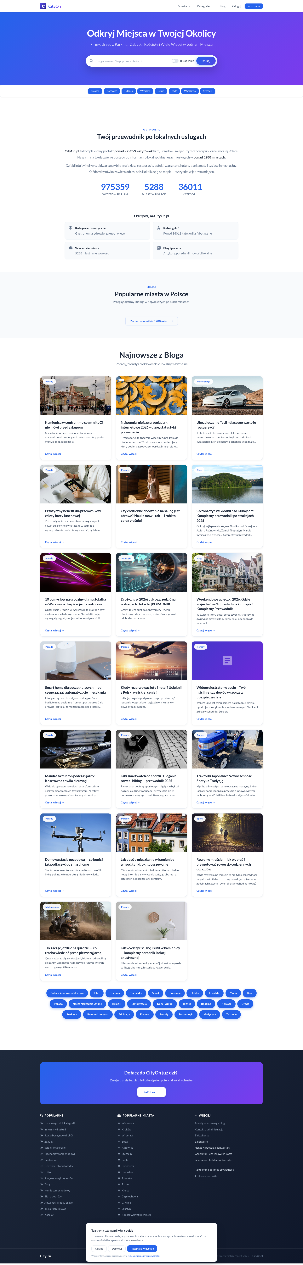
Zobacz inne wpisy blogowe (67, 993)
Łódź (174, 90)
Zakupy (46, 1141)
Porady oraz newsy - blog (210, 1123)
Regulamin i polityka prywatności (215, 1169)
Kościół (47, 1214)
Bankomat (48, 1160)
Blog (223, 6)
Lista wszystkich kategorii (57, 1123)
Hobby (195, 993)
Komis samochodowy (55, 1190)
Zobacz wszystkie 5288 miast (151, 321)
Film (96, 993)
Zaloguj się (201, 1141)
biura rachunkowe (53, 1208)
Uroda (245, 1003)
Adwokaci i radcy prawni (57, 1202)
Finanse (144, 1014)
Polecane (174, 993)
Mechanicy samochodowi (57, 1153)
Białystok (125, 1172)
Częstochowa (127, 1196)
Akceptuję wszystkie (142, 1248)
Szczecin (207, 90)
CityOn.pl (257, 1255)
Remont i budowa (97, 1014)
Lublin (161, 90)
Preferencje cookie (206, 1176)
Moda (233, 993)
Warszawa (190, 90)
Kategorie (205, 6)
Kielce (123, 1190)
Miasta (184, 6)
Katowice (112, 90)
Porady (164, 1014)
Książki (116, 1003)
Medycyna (209, 1014)
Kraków (95, 90)
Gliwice (124, 1202)
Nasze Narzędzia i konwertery (212, 1147)
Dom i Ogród (165, 1003)
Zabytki (47, 1184)
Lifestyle (214, 993)
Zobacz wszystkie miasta (134, 1214)
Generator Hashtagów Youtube (213, 1160)
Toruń (123, 1184)
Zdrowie (231, 1014)
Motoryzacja (139, 1003)
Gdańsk (128, 90)
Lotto (45, 1172)
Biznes (187, 1003)
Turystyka (136, 993)
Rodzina (206, 1003)
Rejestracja (254, 6)
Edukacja (124, 1014)
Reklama (71, 1014)
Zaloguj (236, 6)
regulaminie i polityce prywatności (144, 1256)
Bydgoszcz (125, 1166)
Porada (58, 1003)
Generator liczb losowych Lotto (213, 1153)
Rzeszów (124, 1178)
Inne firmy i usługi (53, 1129)
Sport (155, 993)
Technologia (186, 1014)
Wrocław (145, 90)
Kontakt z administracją (209, 1129)
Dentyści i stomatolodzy (56, 1166)
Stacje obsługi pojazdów (56, 1178)
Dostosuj (117, 1248)
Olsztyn (124, 1208)
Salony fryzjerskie (53, 1147)
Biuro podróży (51, 1196)
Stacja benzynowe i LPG (56, 1135)
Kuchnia (115, 993)
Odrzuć (99, 1248)
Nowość (226, 1003)
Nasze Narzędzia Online (87, 1003)
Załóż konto (151, 1092)
